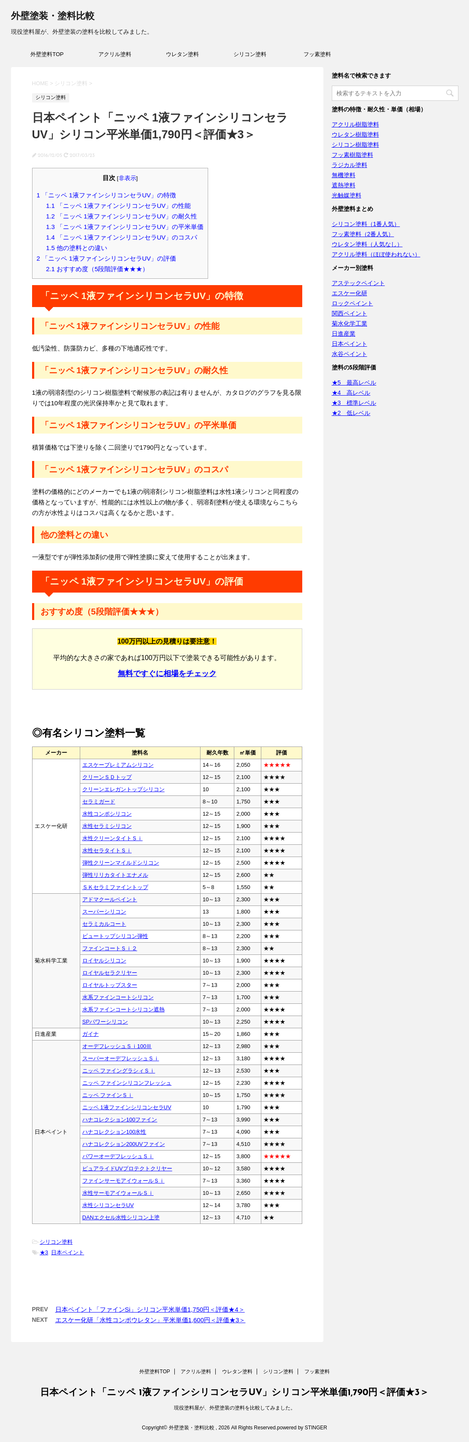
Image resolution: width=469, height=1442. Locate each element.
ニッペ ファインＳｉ (107, 1095)
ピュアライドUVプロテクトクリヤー (127, 1168)
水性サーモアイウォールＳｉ (118, 1193)
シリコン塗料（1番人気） (366, 224)
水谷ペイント (349, 353)
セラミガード (98, 801)
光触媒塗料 (346, 195)
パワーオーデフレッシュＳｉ (118, 1156)
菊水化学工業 (349, 323)
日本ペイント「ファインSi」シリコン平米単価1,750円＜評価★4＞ (150, 1309)
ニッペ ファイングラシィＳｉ (118, 1070)
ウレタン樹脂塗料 (355, 134)
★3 (44, 1252)
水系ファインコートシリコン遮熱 (123, 1009)
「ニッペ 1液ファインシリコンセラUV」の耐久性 (121, 216)
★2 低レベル (351, 413)
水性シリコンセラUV (108, 1205)
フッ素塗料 (317, 54)
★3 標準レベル (354, 402)
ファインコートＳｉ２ (109, 948)
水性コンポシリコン (107, 814)
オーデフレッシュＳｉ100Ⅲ (117, 1046)
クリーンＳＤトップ (107, 777)
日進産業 (343, 333)
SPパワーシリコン (105, 1022)
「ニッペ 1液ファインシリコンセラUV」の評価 (106, 258)
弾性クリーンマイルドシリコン (120, 863)
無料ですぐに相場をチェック (167, 673)
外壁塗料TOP (47, 54)
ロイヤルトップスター (109, 985)
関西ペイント (349, 313)
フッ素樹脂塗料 (352, 154)
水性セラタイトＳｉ (107, 850)
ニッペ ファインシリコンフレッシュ (127, 1083)
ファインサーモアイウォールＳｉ (123, 1181)
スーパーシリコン (104, 911)
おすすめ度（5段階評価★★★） (97, 268)
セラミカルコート (104, 924)
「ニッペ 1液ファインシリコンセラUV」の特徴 (106, 195)
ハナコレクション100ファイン (119, 1119)
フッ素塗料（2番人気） (363, 234)
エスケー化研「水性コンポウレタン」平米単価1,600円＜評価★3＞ (150, 1319)
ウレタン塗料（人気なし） (367, 244)
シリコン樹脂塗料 (355, 144)
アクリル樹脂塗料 (355, 124)
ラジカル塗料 (349, 165)
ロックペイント (352, 303)
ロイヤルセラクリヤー (109, 973)
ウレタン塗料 (182, 54)
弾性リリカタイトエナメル (115, 875)
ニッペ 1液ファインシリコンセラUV (126, 1107)
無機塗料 (343, 175)
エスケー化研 (349, 293)
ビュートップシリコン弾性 (115, 936)
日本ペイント (67, 1252)
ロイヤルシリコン (104, 960)
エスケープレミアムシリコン (118, 765)
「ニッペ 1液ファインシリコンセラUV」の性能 (118, 205)
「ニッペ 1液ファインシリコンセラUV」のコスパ (121, 237)
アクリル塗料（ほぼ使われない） (376, 254)
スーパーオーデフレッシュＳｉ (120, 1058)
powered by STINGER (302, 1428)
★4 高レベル (351, 392)
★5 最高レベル (354, 382)
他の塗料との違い (76, 247)
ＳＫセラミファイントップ (115, 887)
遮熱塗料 (343, 185)
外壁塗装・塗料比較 (53, 17)
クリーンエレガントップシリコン (123, 789)
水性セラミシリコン (107, 826)
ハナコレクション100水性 (114, 1132)
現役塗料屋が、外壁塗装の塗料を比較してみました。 (234, 1408)
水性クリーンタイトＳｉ (112, 838)
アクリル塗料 (114, 54)
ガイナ (90, 1034)
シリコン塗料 (249, 54)
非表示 (127, 178)
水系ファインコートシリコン (118, 997)
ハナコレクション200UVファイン (123, 1144)
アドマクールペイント (109, 899)
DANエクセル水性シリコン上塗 (121, 1217)
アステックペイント (358, 283)
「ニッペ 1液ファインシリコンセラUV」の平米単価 (124, 226)
